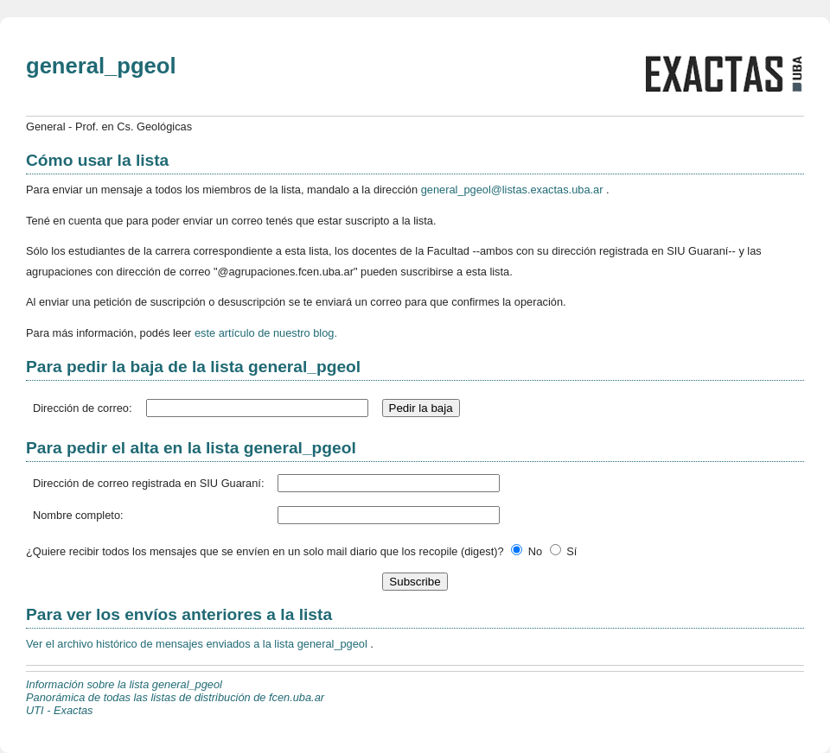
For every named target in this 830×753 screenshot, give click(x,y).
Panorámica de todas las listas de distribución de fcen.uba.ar (175, 697)
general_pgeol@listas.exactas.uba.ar (513, 189)
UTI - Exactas (59, 710)
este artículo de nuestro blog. (266, 332)
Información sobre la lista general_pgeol (124, 684)
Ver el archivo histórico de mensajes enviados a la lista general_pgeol (198, 643)
